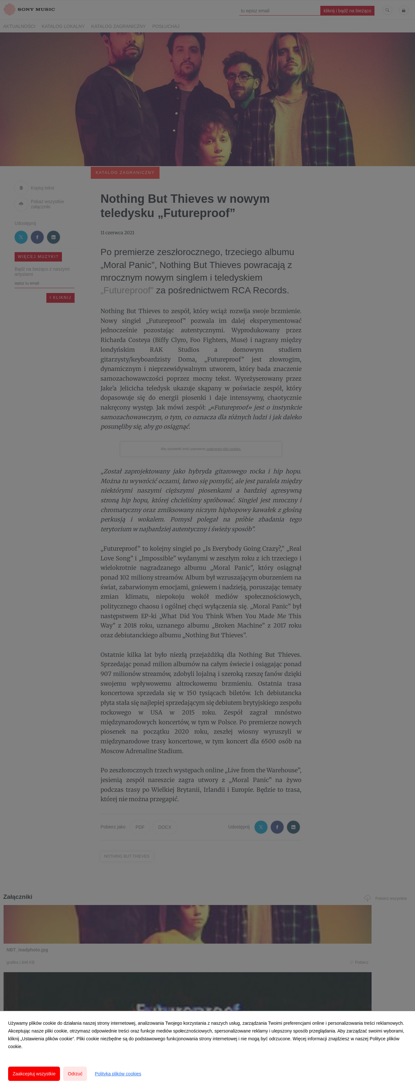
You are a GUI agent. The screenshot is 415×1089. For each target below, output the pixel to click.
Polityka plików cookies (118, 1073)
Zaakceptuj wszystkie (34, 1073)
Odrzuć (75, 1073)
